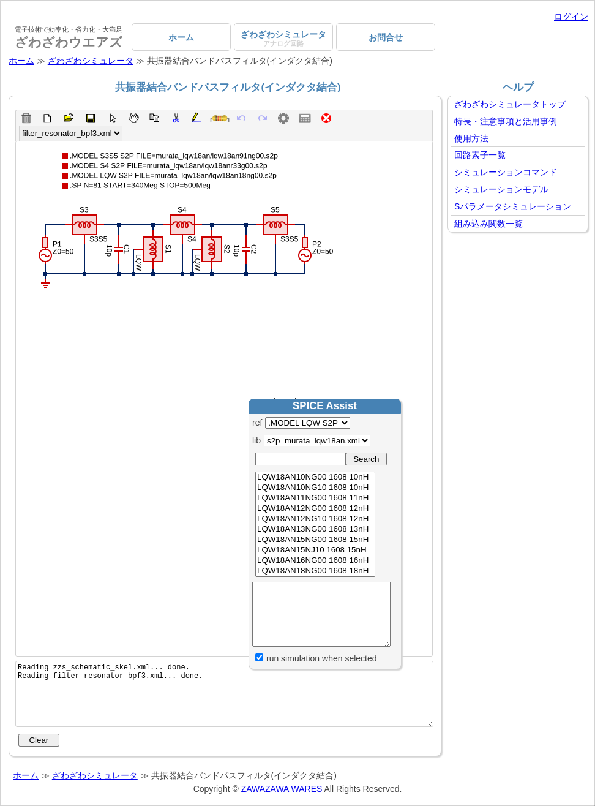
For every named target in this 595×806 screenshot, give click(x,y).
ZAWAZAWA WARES (282, 789)
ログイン (571, 16)
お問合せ (386, 37)
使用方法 (471, 138)
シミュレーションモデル (501, 189)
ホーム (181, 37)
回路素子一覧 (480, 155)
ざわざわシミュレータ (283, 38)
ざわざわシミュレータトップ (510, 104)
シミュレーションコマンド (505, 172)
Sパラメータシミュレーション (512, 206)
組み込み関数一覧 (488, 223)
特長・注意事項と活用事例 (505, 121)
